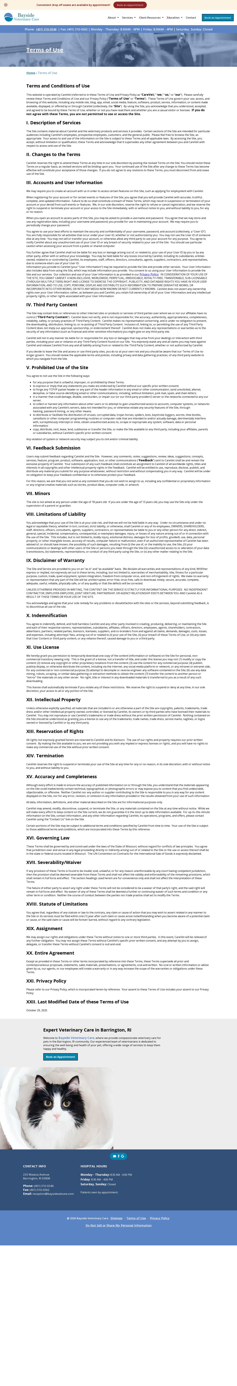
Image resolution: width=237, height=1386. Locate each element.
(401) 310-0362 (36, 1330)
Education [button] (173, 20)
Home (30, 85)
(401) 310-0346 (46, 34)
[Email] (114, 1297)
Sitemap (118, 1359)
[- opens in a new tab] (118, 1297)
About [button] (112, 20)
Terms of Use (138, 1359)
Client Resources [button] (150, 20)
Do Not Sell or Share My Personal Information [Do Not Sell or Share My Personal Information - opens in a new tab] (119, 1366)
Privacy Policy (45, 322)
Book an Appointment (165, 5)
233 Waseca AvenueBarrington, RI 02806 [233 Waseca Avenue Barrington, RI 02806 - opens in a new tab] (37, 1317)
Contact (191, 20)
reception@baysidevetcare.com (50, 1334)
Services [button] (127, 20)
